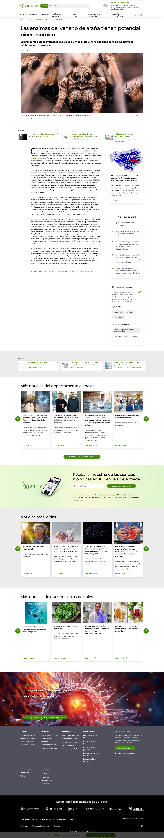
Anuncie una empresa (49, 745)
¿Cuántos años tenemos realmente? (125, 224)
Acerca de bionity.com (65, 819)
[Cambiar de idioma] (141, 15)
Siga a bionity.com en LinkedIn (124, 753)
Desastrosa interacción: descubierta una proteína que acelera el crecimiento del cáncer (128, 270)
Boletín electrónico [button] (117, 15)
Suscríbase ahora (125, 748)
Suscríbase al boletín (121, 486)
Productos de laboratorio (71, 739)
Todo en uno (45, 784)
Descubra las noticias (28, 735)
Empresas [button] (33, 14)
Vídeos (22, 776)
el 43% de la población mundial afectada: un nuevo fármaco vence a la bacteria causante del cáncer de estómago (128, 258)
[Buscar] (87, 6)
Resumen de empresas (49, 748)
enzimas (36, 158)
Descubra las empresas (49, 735)
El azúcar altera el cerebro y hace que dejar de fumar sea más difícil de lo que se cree (128, 233)
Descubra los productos (70, 735)
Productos (45, 777)
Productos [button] (44, 14)
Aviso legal (24, 826)
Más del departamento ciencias (82, 457)
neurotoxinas (57, 151)
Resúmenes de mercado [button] (58, 15)
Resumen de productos (70, 749)
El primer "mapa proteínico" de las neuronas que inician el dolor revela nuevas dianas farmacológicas (128, 245)
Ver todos (79, 500)
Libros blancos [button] (76, 15)
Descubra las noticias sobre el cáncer (45, 717)
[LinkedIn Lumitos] (142, 826)
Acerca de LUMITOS (47, 819)
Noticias (44, 774)
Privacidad (56, 826)
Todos (43, 6)
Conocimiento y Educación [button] (94, 15)
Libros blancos (46, 780)
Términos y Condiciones (40, 826)
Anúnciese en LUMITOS (28, 819)
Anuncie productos (69, 745)
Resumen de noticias (27, 745)
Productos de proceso (70, 742)
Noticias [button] (23, 14)
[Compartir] (135, 15)
